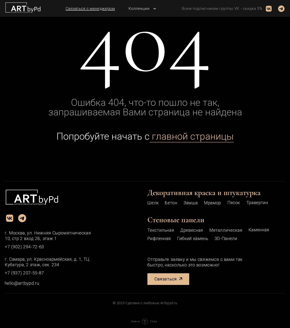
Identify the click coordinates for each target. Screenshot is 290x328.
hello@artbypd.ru (22, 283)
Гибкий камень (192, 238)
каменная (259, 229)
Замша (190, 202)
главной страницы (191, 136)
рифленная (159, 238)
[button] (90, 8)
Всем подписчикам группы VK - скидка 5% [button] (222, 8)
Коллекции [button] (139, 8)
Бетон (171, 202)
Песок (233, 202)
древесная (191, 230)
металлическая (225, 230)
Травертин (257, 202)
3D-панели (226, 238)
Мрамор (212, 202)
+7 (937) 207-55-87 (24, 272)
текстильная (160, 230)
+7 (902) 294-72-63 (24, 246)
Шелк (153, 202)
